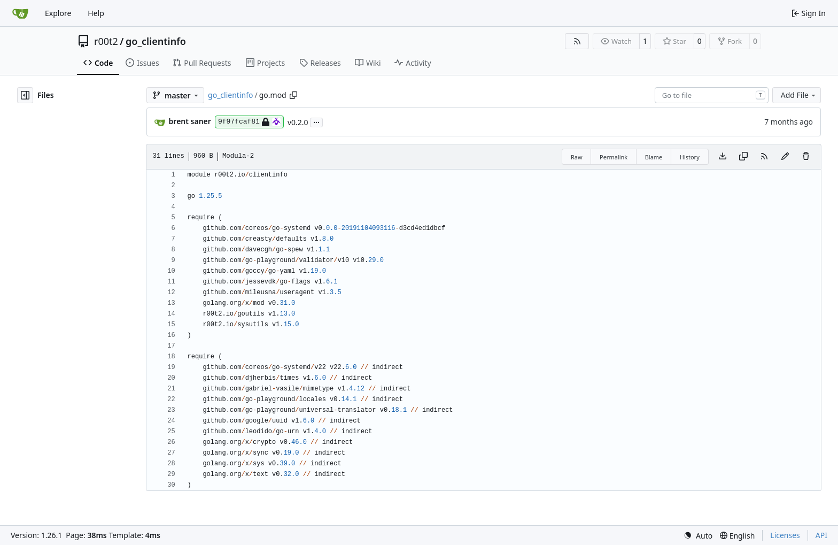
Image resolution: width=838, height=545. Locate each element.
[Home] (20, 13)
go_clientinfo (156, 41)
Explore (58, 13)
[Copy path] (293, 95)
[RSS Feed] (577, 41)
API (821, 535)
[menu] (698, 536)
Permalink (613, 157)
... (316, 121)
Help (96, 13)
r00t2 (106, 41)
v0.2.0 (298, 122)
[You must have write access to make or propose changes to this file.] (805, 157)
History (690, 157)
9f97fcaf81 (249, 122)
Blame (654, 157)
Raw (577, 157)
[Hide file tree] (25, 95)
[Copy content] (743, 157)
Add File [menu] (799, 95)
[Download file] (722, 157)
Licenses (785, 535)
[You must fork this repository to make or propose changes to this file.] (785, 157)
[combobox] (712, 95)
